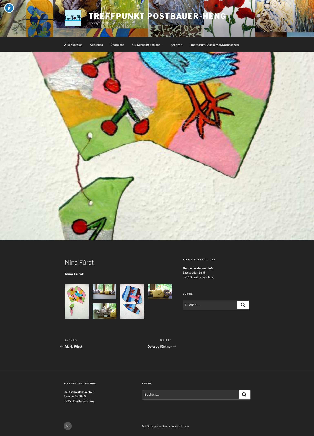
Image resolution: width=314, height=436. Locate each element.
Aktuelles (96, 44)
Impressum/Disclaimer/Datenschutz (214, 44)
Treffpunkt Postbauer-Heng (157, 16)
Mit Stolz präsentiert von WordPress (165, 426)
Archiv (177, 44)
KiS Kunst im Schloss (148, 44)
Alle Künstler (73, 44)
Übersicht (117, 44)
